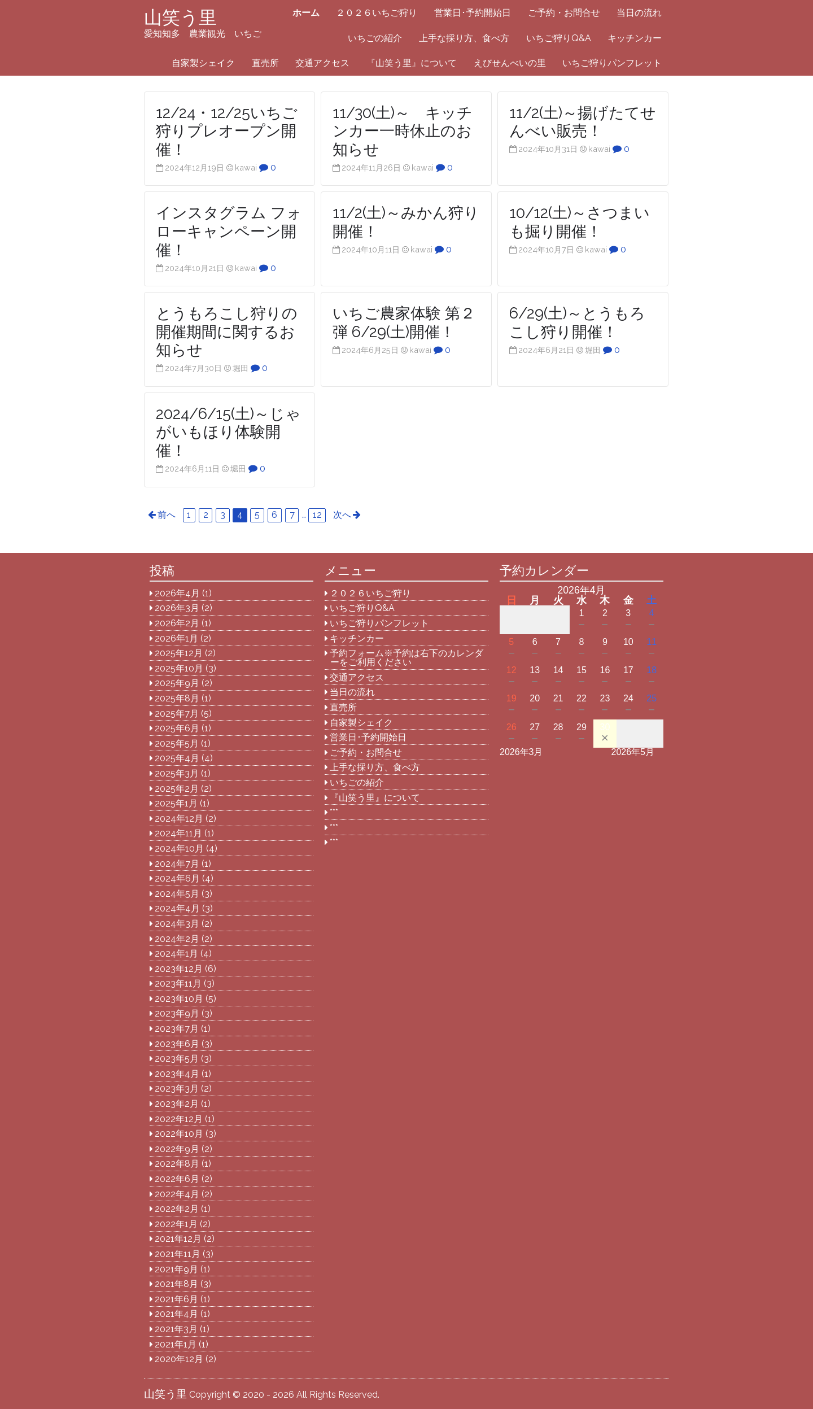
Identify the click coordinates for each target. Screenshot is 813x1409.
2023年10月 (179, 998)
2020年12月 (179, 1359)
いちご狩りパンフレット (612, 63)
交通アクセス (322, 63)
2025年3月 (177, 773)
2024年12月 (179, 818)
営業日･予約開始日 (472, 12)
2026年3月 (177, 608)
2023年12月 (179, 968)
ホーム (306, 12)
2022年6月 (177, 1179)
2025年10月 (179, 668)
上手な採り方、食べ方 (464, 38)
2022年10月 (179, 1133)
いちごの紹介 (375, 38)
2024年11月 (178, 833)
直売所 (265, 63)
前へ (167, 514)
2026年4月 (177, 593)
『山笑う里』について (411, 63)
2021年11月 (177, 1254)
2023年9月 (177, 1013)
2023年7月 (177, 1028)
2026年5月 (633, 752)
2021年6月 (176, 1299)
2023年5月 (177, 1058)
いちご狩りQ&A (558, 38)
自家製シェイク (203, 63)
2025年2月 (177, 788)
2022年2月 (177, 1208)
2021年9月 (176, 1269)
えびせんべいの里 (510, 63)
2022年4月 (177, 1194)
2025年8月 (177, 698)
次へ (342, 514)
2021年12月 (178, 1238)
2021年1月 (175, 1344)
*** (334, 812)
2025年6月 (177, 728)
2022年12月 (179, 1119)
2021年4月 (176, 1313)
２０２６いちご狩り (376, 12)
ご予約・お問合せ (564, 12)
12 (317, 514)
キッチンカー (634, 38)
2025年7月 (177, 713)
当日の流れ (639, 12)
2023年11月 (178, 983)
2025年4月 (177, 758)
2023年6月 (177, 1044)
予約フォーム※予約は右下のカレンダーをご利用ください (406, 658)
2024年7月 (177, 863)
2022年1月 (176, 1224)
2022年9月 (177, 1149)
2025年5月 (177, 743)
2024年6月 (177, 878)
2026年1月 (176, 638)
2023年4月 (177, 1073)
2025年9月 (177, 683)
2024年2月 (177, 938)
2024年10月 (179, 848)
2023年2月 (177, 1103)
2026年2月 (177, 623)
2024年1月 (176, 953)
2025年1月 (176, 803)
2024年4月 (177, 908)
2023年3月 (177, 1088)
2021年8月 (176, 1284)
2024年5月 (177, 893)
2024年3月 (177, 923)
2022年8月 (177, 1163)
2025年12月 (179, 653)
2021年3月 (176, 1329)
